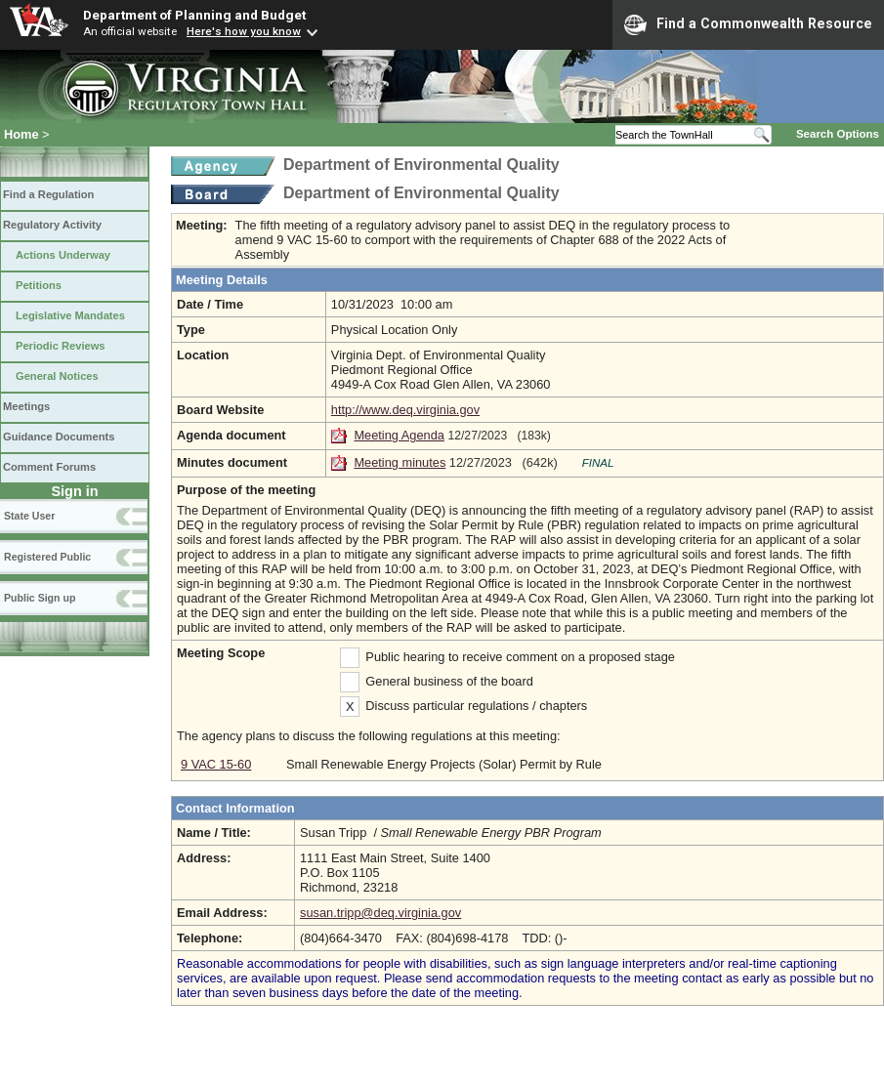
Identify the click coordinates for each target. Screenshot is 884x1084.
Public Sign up (39, 598)
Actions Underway (63, 255)
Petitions (39, 285)
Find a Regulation (48, 194)
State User (29, 515)
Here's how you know (244, 31)
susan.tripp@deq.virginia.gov (380, 912)
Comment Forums (49, 467)
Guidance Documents (58, 436)
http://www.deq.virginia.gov (405, 409)
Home (21, 134)
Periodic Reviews (60, 346)
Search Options (837, 134)
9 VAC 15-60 (216, 764)
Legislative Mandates (70, 315)
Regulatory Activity (52, 224)
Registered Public (47, 557)
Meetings (26, 406)
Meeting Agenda (399, 435)
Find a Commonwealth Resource (748, 24)
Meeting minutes (399, 462)
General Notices (57, 376)
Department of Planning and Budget (194, 14)
